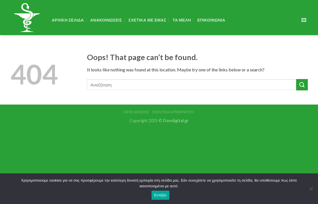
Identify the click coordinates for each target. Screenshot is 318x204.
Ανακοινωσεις (106, 20)
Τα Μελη (182, 20)
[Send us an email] (304, 20)
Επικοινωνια (211, 20)
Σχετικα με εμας (147, 20)
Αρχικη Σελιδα (68, 20)
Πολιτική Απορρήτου (173, 112)
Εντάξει (160, 195)
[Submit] (302, 84)
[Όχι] (311, 190)
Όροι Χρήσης (136, 112)
